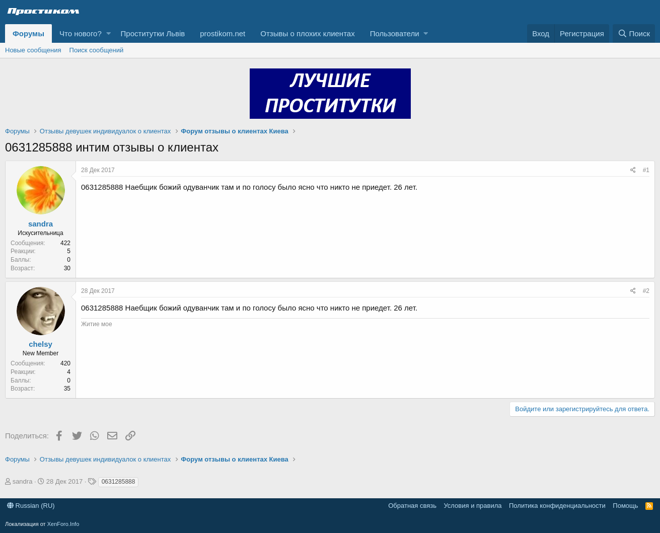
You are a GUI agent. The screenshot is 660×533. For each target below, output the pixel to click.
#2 (646, 290)
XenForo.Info (63, 524)
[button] (108, 33)
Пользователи (394, 33)
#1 (646, 170)
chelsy (40, 344)
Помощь (625, 505)
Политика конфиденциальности (557, 505)
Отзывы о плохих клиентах (307, 33)
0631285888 (118, 481)
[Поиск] (634, 33)
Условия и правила (472, 505)
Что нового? (80, 33)
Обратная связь (412, 505)
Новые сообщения (33, 50)
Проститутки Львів (153, 33)
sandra (40, 223)
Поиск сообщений (96, 50)
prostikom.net (222, 33)
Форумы (28, 33)
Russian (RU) (31, 505)
